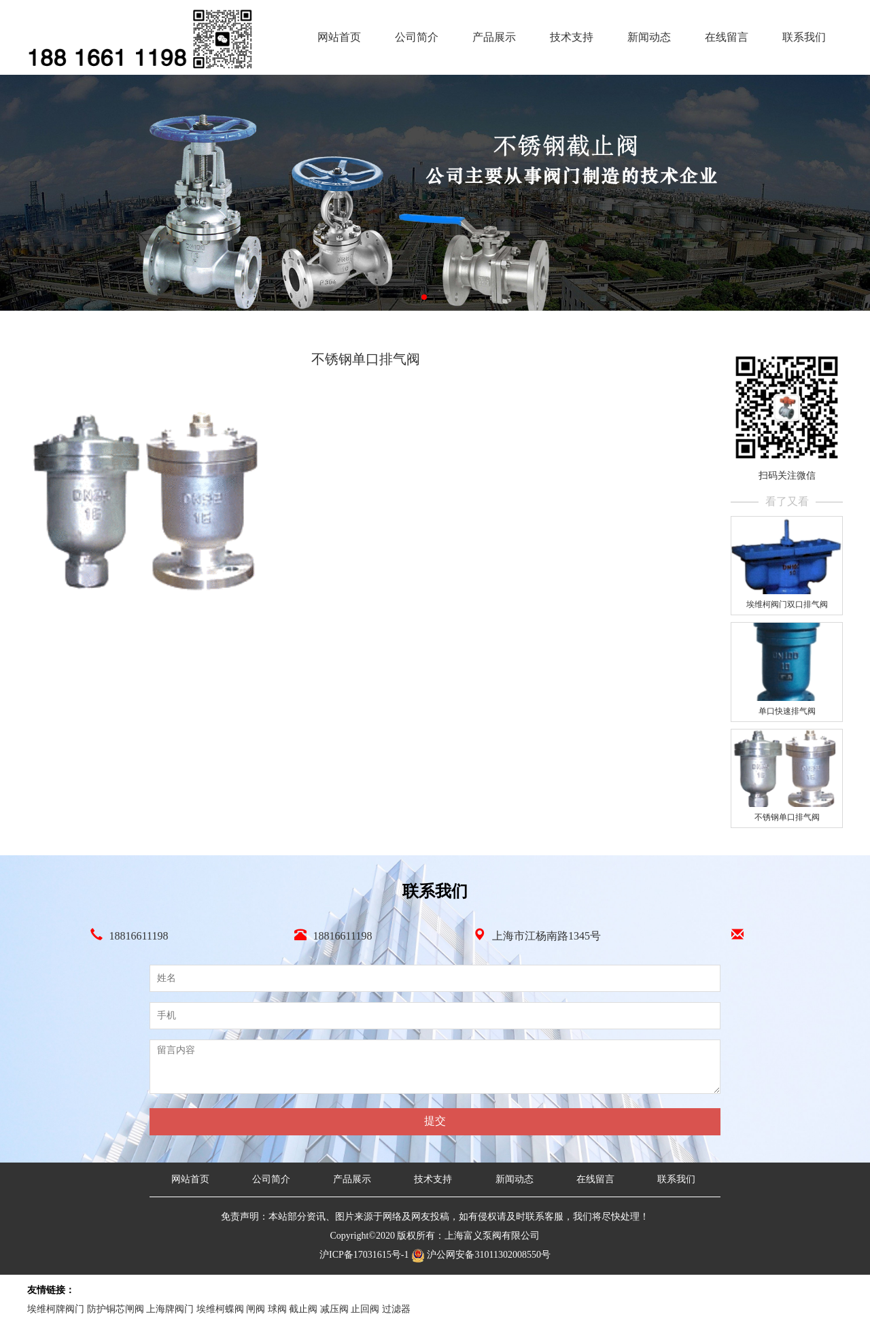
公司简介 (416, 37)
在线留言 (726, 37)
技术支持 (571, 37)
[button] (424, 297)
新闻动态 (649, 37)
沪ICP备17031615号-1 (365, 1255)
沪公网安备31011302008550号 (481, 1255)
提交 (435, 1121)
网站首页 (339, 37)
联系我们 (804, 37)
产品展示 (494, 37)
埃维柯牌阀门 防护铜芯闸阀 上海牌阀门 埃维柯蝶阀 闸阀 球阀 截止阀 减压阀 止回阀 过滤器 (219, 1309)
